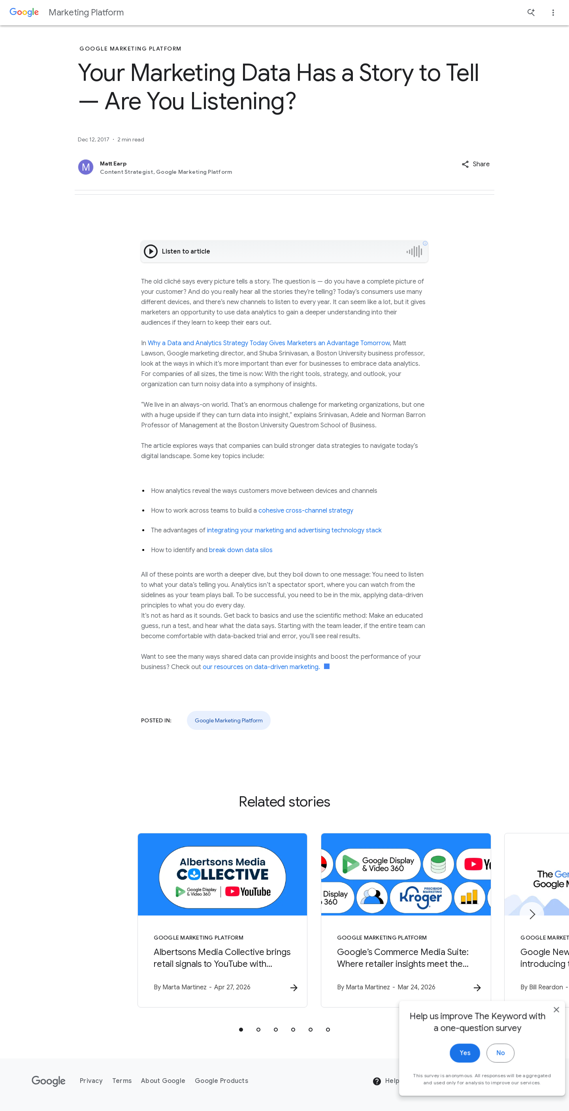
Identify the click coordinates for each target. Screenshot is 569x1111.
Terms (122, 1081)
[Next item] (531, 914)
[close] (544, 1017)
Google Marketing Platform (229, 720)
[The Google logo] (49, 1081)
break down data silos (241, 550)
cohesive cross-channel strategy (305, 511)
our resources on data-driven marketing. (266, 667)
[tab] (241, 1030)
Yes (453, 1061)
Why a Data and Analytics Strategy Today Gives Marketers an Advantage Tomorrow (269, 343)
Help (385, 1082)
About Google (163, 1081)
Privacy (91, 1081)
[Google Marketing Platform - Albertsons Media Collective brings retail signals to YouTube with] (181, 921)
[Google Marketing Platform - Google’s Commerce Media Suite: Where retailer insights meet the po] (388, 921)
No (488, 1061)
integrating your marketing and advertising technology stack (294, 530)
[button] (475, 164)
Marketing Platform (86, 12)
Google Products (221, 1081)
